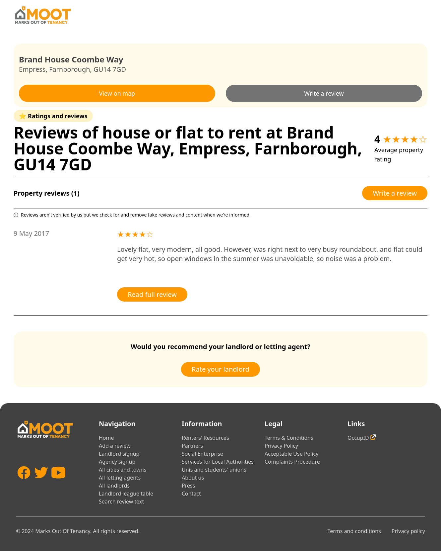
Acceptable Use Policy (291, 453)
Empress (32, 69)
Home (106, 437)
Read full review (152, 294)
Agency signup (117, 461)
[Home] (43, 15)
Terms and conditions (354, 531)
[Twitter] (41, 482)
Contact (191, 493)
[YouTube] (58, 482)
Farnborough (69, 69)
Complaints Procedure (292, 461)
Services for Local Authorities (218, 461)
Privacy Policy (281, 445)
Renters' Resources (205, 437)
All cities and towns (122, 469)
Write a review (324, 93)
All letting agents (120, 477)
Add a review (115, 445)
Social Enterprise (202, 453)
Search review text (121, 501)
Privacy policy (408, 531)
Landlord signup (119, 453)
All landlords (114, 485)
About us (193, 477)
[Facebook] (24, 482)
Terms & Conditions (289, 437)
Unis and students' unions (214, 469)
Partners (192, 445)
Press (188, 485)
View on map (117, 93)
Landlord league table (126, 493)
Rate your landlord (220, 369)
